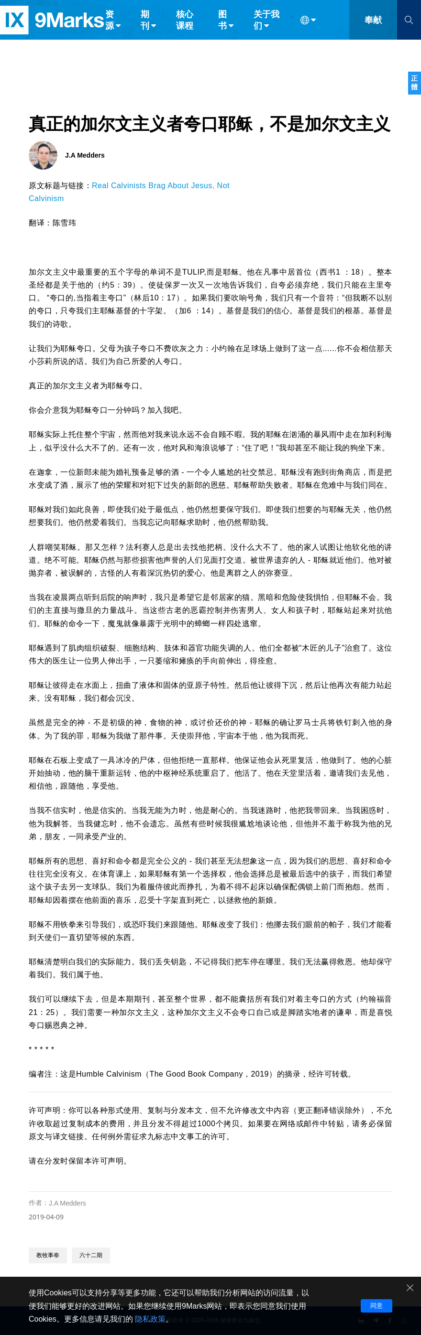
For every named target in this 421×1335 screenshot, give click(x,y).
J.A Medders (67, 1203)
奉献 (373, 27)
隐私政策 (150, 1319)
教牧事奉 (47, 1255)
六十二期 (90, 1255)
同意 (376, 1305)
